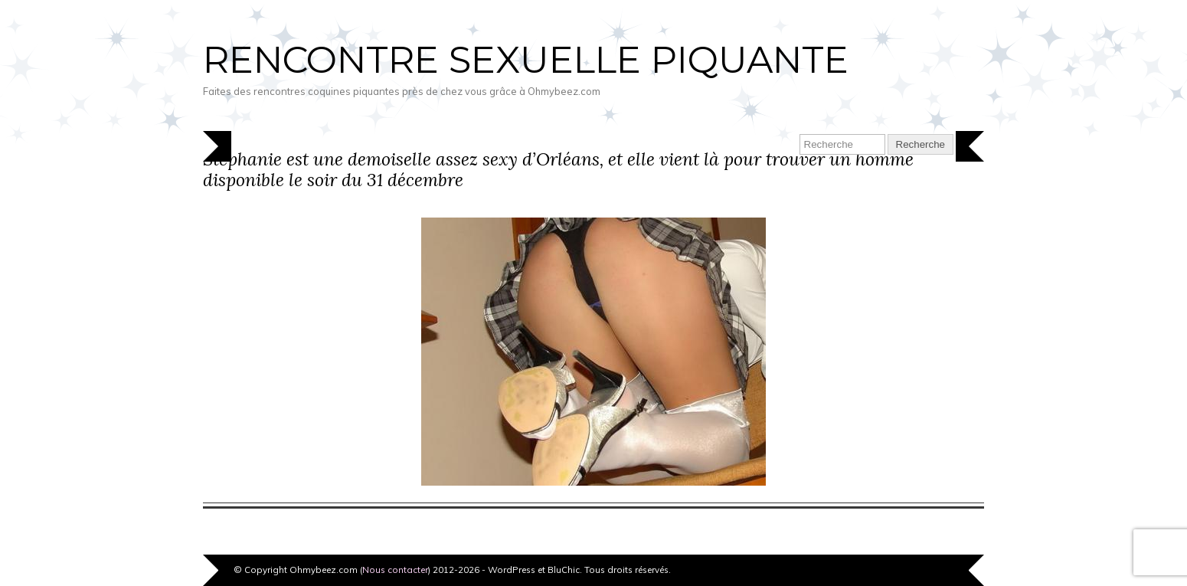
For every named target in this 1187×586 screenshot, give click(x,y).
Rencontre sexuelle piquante (526, 60)
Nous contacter (395, 569)
